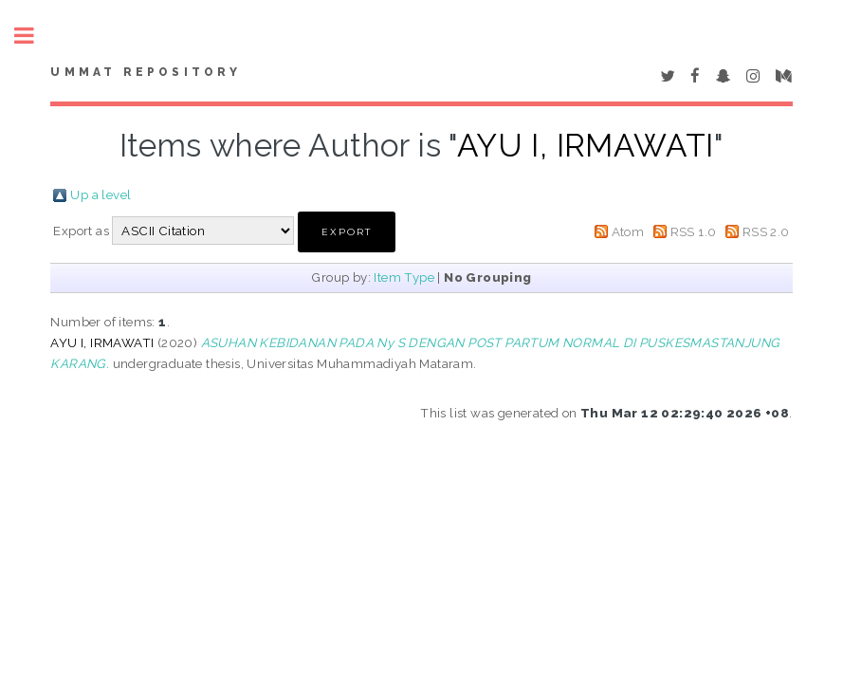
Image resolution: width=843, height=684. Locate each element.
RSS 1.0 (693, 231)
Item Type (404, 277)
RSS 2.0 (766, 231)
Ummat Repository (145, 72)
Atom (628, 231)
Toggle (34, 35)
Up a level (100, 194)
